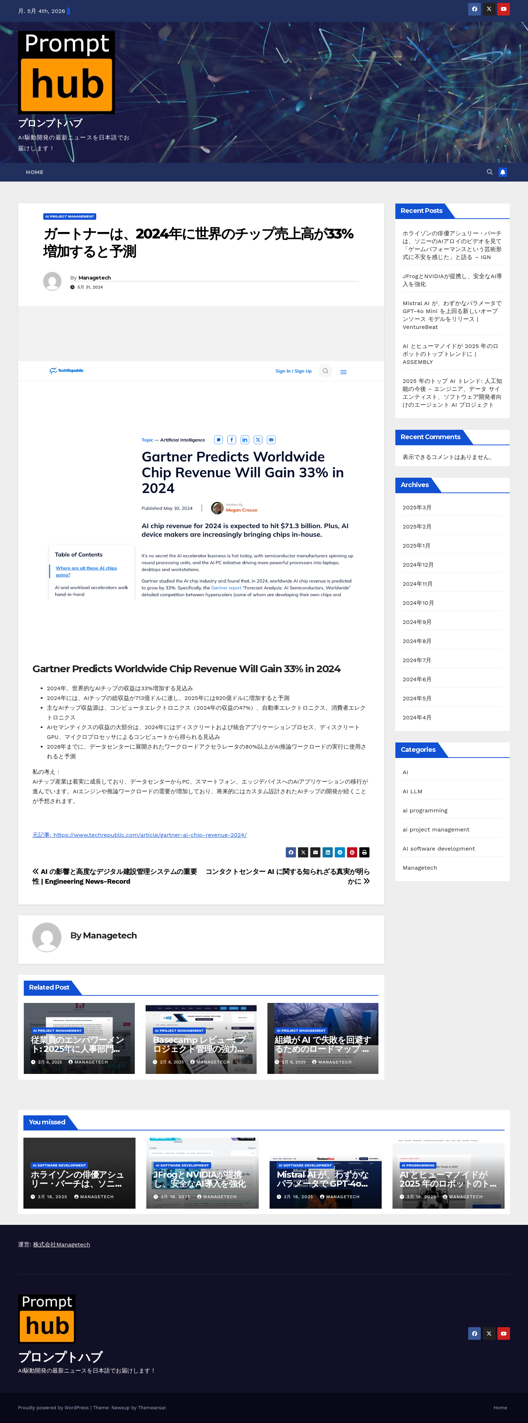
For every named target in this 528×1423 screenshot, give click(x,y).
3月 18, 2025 (53, 1196)
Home (34, 172)
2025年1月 (417, 545)
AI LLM (412, 791)
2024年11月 (418, 583)
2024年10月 (418, 602)
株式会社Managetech (61, 1244)
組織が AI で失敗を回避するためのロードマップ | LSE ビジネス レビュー (323, 1049)
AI (405, 772)
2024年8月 (417, 641)
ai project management (69, 216)
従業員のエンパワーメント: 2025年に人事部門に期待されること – (77, 1049)
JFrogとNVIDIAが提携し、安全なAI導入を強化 (199, 1179)
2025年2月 (417, 526)
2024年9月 (417, 622)
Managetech (95, 278)
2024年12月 (418, 564)
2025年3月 (417, 507)
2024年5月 (417, 698)
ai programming (425, 810)
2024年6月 (417, 679)
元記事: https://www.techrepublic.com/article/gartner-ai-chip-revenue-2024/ (139, 834)
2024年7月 (417, 660)
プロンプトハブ (50, 123)
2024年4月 (417, 717)
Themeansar (152, 1407)
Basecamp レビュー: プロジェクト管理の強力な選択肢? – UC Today (199, 1049)
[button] (490, 172)
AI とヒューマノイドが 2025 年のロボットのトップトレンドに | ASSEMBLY (450, 354)
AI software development (439, 848)
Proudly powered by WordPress (54, 1407)
